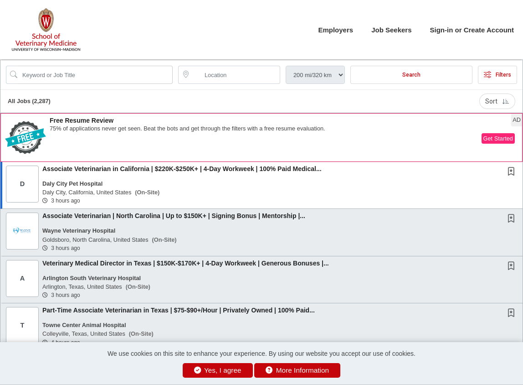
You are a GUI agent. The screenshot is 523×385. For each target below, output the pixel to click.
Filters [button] (497, 74)
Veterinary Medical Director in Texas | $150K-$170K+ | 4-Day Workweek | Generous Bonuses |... (185, 263)
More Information (297, 370)
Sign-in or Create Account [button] (472, 30)
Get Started (498, 138)
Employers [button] (335, 30)
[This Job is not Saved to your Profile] (513, 172)
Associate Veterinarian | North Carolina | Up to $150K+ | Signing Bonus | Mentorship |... (173, 215)
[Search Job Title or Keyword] (96, 75)
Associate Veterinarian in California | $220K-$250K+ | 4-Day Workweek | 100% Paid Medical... (182, 168)
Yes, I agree (217, 370)
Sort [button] (497, 101)
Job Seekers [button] (391, 30)
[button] (261, 137)
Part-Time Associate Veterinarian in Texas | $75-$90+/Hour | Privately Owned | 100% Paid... (178, 310)
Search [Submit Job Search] (411, 75)
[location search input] (235, 75)
